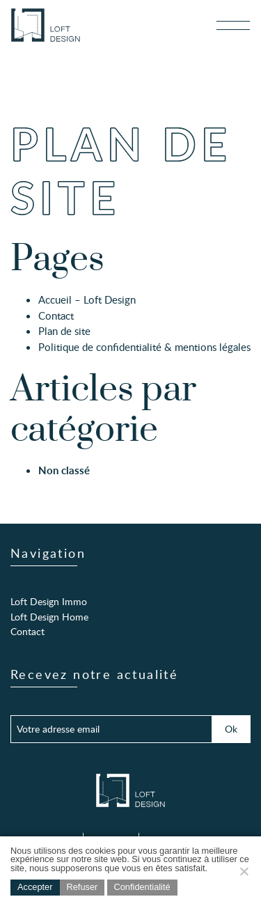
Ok (231, 728)
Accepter (35, 887)
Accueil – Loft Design (87, 299)
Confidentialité (142, 887)
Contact (56, 315)
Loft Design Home (49, 616)
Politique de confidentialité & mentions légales (144, 347)
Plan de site (64, 331)
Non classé (64, 470)
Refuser (82, 887)
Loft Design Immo (48, 601)
